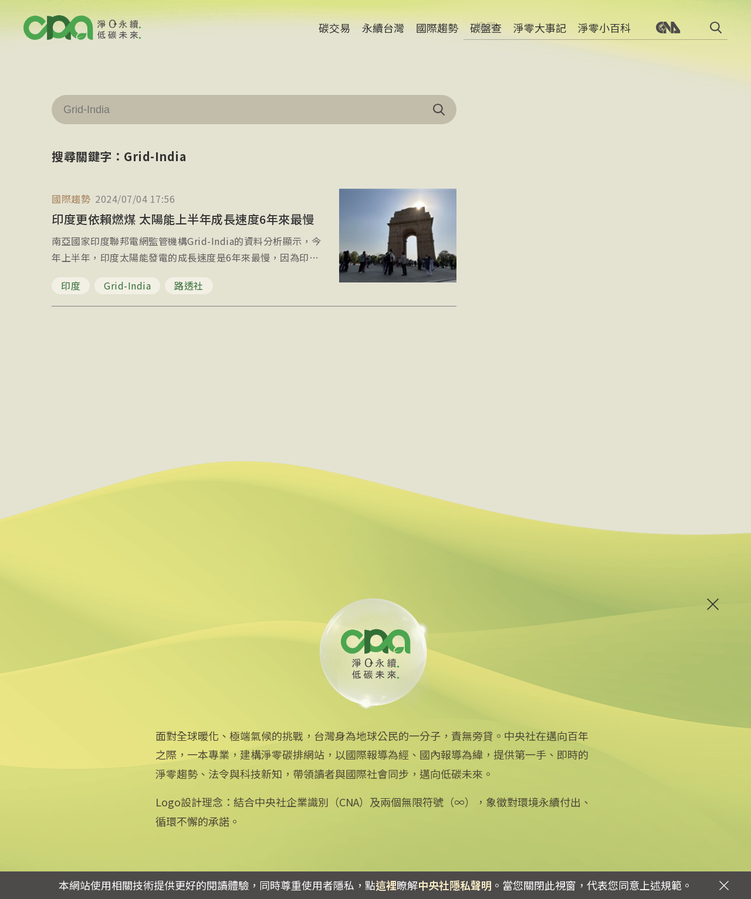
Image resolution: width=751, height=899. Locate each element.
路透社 (189, 285)
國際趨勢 (437, 32)
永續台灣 (383, 32)
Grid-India (127, 285)
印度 (70, 285)
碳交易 (334, 32)
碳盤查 (486, 32)
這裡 (386, 885)
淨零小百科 (604, 32)
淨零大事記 (539, 32)
